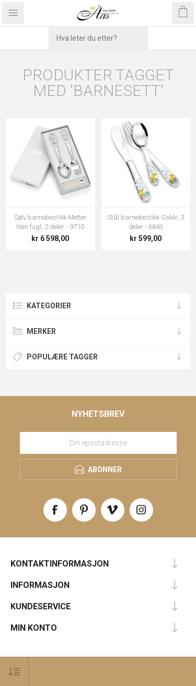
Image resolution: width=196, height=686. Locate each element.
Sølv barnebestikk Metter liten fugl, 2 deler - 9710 (50, 222)
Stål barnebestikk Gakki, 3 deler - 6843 (146, 222)
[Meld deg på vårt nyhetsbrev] (98, 443)
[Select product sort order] (14, 671)
